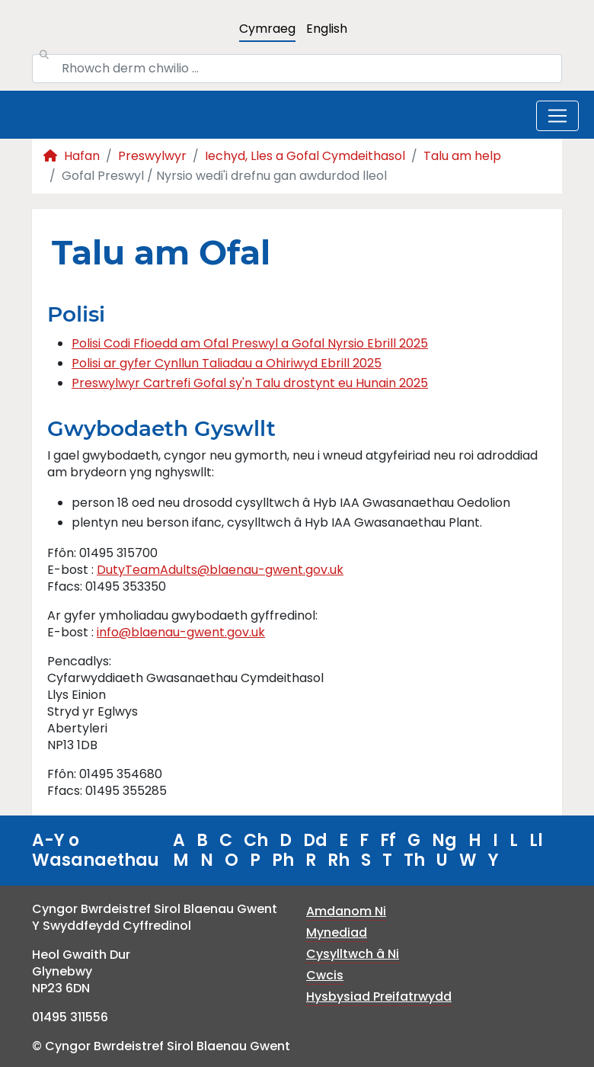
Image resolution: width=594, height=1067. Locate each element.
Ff (388, 840)
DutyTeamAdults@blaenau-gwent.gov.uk (220, 569)
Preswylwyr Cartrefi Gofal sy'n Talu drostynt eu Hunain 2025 (250, 383)
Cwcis (324, 975)
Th (414, 860)
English (326, 28)
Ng (444, 840)
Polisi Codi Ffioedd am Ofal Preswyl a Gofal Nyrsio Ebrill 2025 (250, 343)
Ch (256, 840)
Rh (338, 860)
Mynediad (336, 932)
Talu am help (462, 156)
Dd (315, 840)
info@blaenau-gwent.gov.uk (181, 632)
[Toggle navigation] (557, 116)
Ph (283, 860)
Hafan (71, 156)
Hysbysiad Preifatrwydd (379, 996)
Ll (536, 840)
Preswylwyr (152, 156)
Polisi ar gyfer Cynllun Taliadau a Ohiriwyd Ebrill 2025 (227, 363)
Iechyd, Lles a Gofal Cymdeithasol (305, 156)
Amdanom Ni (346, 911)
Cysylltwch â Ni (352, 954)
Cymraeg (267, 28)
